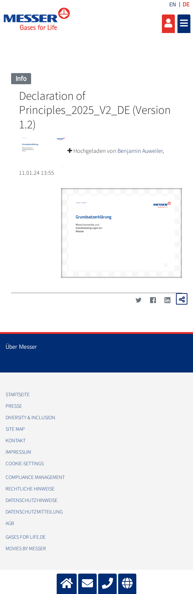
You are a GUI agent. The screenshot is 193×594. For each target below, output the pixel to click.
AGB (10, 523)
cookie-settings (25, 463)
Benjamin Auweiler (140, 151)
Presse (14, 406)
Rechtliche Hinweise (30, 489)
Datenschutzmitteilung (34, 512)
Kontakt (16, 440)
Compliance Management (35, 477)
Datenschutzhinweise (31, 500)
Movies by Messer (26, 548)
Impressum (18, 452)
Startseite (18, 394)
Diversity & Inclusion (30, 417)
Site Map (15, 429)
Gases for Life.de (26, 537)
